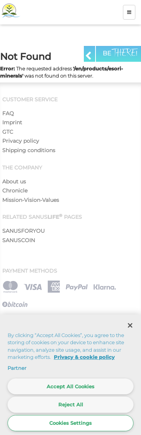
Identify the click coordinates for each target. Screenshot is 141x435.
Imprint (12, 122)
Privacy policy (20, 140)
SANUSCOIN (18, 240)
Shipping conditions (28, 150)
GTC (7, 131)
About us (14, 181)
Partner (17, 368)
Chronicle (14, 190)
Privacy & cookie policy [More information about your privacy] (84, 357)
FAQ (8, 113)
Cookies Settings (70, 423)
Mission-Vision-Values (30, 200)
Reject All (70, 404)
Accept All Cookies (70, 386)
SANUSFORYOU (23, 230)
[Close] (130, 325)
